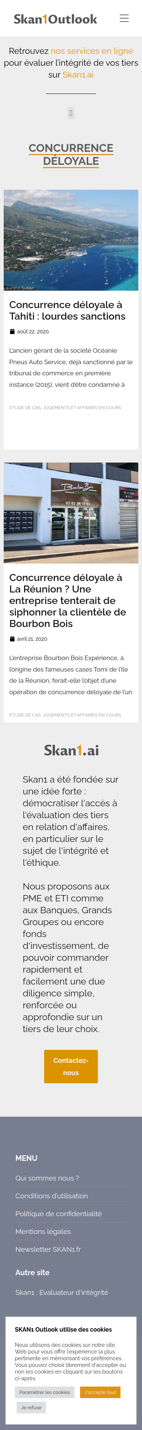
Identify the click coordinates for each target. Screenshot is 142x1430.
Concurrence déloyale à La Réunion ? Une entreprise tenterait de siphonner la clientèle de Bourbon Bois (67, 600)
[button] (71, 113)
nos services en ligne (92, 51)
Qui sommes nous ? (47, 1178)
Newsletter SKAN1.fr (48, 1249)
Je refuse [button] (31, 1407)
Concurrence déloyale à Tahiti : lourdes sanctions (67, 310)
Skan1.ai (78, 74)
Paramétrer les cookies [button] (44, 1392)
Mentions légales (43, 1231)
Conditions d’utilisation (52, 1196)
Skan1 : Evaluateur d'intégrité (62, 1292)
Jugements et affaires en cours (82, 407)
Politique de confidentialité (59, 1213)
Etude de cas (25, 407)
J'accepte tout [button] (100, 1392)
